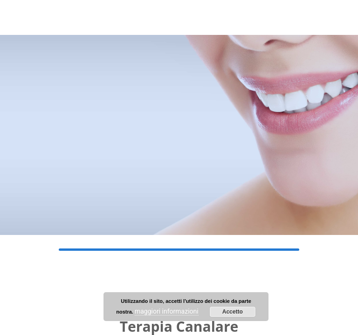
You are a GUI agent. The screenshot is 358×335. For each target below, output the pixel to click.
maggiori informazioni (167, 311)
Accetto (232, 311)
